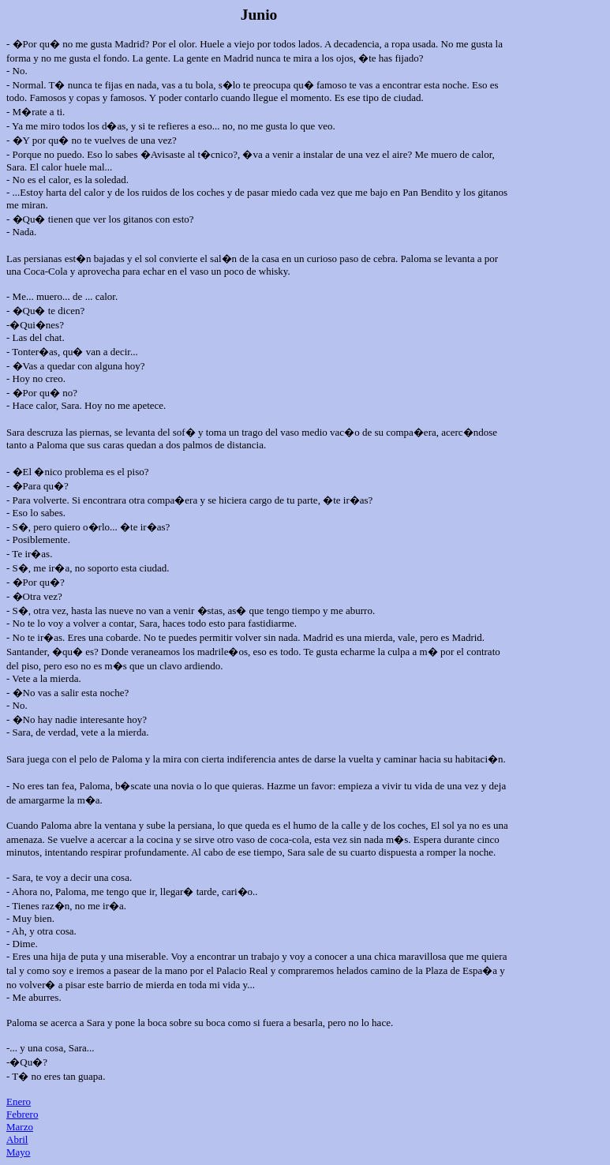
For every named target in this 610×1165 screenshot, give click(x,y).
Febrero (22, 1114)
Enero (18, 1101)
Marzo (19, 1127)
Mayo (18, 1152)
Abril (17, 1139)
